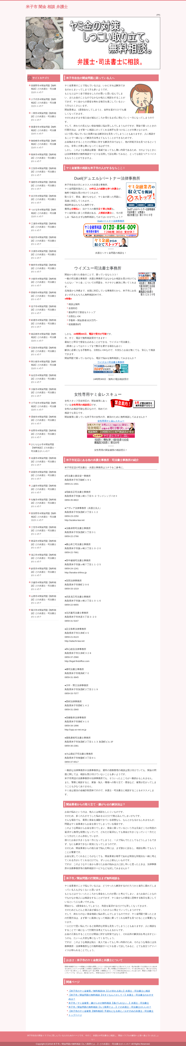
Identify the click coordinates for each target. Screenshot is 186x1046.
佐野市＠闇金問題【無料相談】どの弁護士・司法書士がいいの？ (43, 433)
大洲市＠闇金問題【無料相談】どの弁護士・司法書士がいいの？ (43, 254)
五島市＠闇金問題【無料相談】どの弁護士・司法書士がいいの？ (43, 351)
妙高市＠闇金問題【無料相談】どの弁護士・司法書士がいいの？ (43, 571)
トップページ (75, 1015)
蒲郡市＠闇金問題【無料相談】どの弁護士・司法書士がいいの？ (43, 185)
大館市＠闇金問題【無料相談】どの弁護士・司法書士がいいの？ (43, 282)
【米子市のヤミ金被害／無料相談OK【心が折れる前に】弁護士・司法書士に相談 (109, 991)
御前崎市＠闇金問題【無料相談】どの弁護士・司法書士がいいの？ (43, 144)
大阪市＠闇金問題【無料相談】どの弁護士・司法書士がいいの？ (43, 392)
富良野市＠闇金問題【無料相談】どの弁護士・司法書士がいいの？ (43, 516)
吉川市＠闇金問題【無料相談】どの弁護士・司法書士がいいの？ (43, 199)
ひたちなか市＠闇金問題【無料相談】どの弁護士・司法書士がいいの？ (43, 447)
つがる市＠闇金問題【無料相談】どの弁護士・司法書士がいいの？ (43, 213)
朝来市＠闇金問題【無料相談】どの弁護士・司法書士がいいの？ (43, 157)
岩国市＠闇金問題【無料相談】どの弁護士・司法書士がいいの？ (43, 475)
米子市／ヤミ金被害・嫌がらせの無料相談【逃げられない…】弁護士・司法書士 (109, 1003)
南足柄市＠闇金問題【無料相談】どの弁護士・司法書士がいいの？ (43, 337)
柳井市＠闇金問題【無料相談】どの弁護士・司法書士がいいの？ (43, 268)
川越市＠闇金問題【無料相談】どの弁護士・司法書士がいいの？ (43, 585)
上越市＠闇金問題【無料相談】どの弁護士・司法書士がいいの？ (43, 489)
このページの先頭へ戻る (151, 1029)
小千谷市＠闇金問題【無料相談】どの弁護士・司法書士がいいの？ (43, 406)
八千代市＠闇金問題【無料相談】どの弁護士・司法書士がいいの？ (43, 102)
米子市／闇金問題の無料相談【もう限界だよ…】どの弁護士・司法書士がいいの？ (110, 1007)
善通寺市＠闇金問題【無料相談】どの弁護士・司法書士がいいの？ (43, 130)
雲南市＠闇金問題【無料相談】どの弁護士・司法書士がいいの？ (43, 420)
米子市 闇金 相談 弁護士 (47, 6)
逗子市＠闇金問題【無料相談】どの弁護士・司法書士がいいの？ (43, 309)
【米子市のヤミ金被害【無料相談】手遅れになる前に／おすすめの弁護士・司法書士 (111, 1011)
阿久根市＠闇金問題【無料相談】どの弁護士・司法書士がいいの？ (43, 364)
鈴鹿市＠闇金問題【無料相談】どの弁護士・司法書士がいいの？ (43, 323)
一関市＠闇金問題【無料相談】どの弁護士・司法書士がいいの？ (43, 116)
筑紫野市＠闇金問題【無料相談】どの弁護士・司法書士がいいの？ (43, 88)
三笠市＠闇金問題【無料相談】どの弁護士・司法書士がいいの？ (43, 530)
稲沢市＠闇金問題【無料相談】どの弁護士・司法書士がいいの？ (43, 240)
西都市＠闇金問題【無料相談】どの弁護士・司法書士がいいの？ (43, 295)
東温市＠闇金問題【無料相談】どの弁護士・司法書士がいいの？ (43, 544)
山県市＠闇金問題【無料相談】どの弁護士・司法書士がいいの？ (43, 599)
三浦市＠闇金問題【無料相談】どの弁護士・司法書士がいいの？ (43, 226)
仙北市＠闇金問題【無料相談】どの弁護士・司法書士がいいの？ (43, 378)
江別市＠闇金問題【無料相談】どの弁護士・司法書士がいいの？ (43, 171)
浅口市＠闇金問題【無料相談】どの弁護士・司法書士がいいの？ (43, 558)
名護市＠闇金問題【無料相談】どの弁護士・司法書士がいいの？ (43, 461)
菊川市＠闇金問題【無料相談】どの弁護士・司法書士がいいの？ (43, 613)
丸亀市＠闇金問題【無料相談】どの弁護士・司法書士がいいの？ (43, 502)
